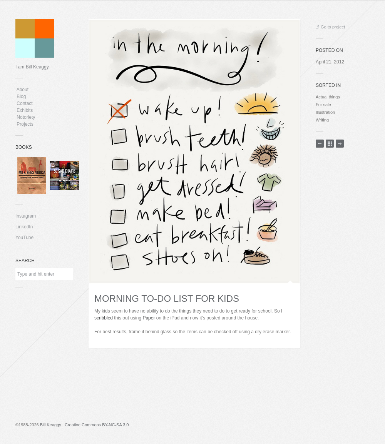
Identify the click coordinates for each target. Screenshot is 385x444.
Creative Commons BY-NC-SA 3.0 (97, 424)
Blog (21, 96)
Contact (24, 103)
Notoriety (25, 117)
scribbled (103, 318)
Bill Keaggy (50, 424)
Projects (25, 124)
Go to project (330, 27)
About (22, 89)
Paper (148, 318)
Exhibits (24, 110)
